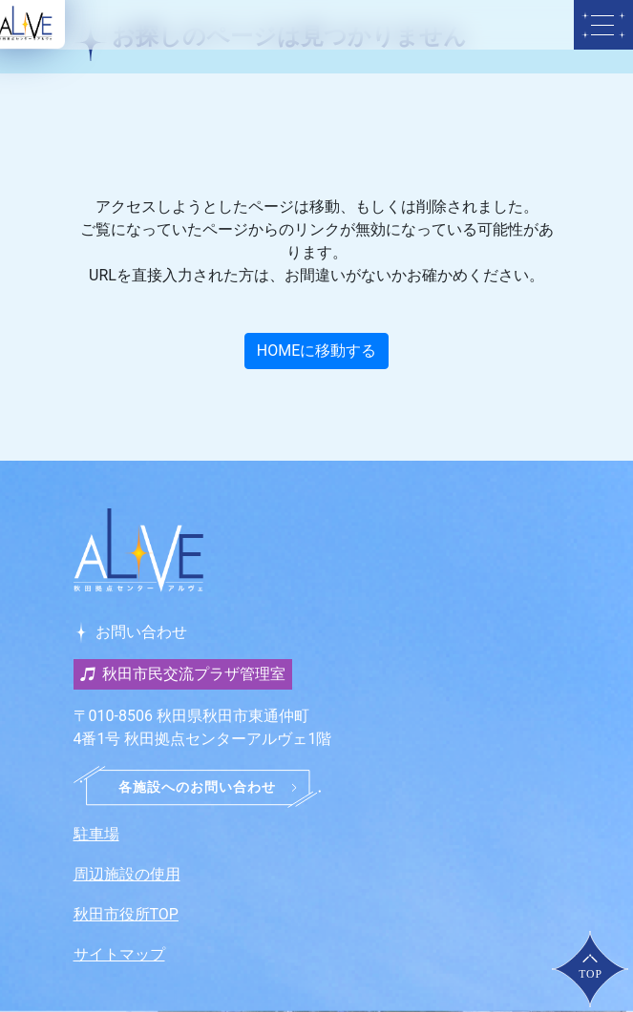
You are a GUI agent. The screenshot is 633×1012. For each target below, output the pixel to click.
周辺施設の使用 (127, 874)
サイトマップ (119, 954)
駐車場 (96, 834)
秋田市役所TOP (126, 914)
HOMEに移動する (316, 350)
